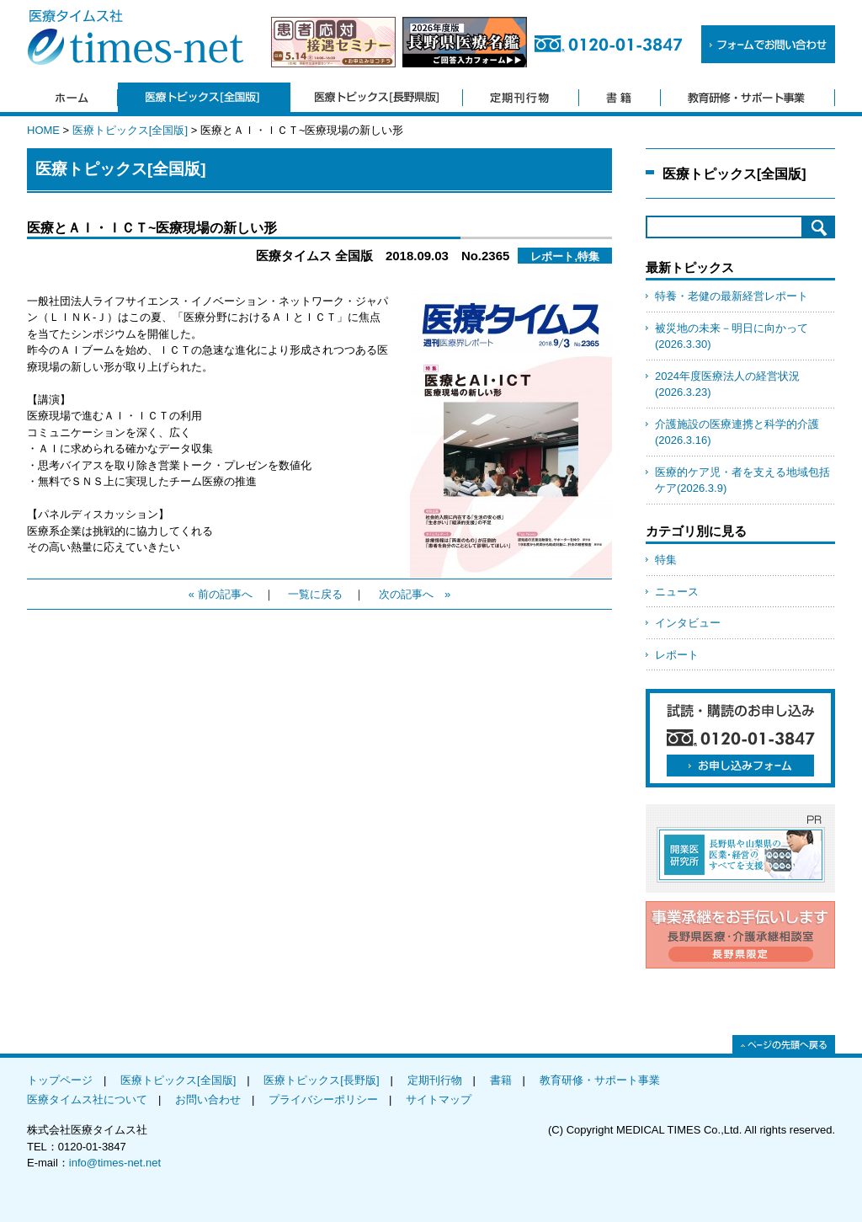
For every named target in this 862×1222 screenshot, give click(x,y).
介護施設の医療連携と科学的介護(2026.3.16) (737, 432)
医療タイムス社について (87, 1099)
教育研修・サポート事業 (600, 1080)
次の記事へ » (414, 594)
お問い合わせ (208, 1099)
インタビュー (688, 622)
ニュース (677, 591)
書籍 (501, 1080)
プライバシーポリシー (323, 1099)
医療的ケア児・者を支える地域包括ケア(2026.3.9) (742, 480)
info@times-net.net (115, 1162)
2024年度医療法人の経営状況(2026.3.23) (727, 384)
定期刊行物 (434, 1080)
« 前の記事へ (221, 594)
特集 (666, 559)
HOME (43, 130)
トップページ (60, 1080)
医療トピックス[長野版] (321, 1080)
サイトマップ (438, 1099)
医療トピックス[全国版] (130, 130)
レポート (677, 654)
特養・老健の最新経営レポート (731, 296)
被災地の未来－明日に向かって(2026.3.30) (731, 336)
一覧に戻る (315, 594)
